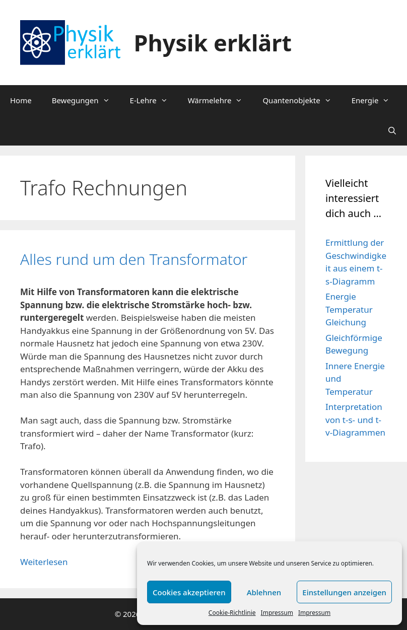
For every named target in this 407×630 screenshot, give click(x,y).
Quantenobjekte (301, 100)
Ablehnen (264, 592)
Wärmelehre (220, 100)
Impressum (277, 612)
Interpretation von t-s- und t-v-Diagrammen (355, 419)
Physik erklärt (213, 42)
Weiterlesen (43, 562)
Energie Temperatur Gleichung (349, 309)
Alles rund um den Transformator (133, 259)
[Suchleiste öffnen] (392, 130)
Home (21, 100)
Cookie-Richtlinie (232, 612)
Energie (376, 100)
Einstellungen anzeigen (344, 592)
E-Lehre (154, 100)
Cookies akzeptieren (189, 592)
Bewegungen (86, 100)
